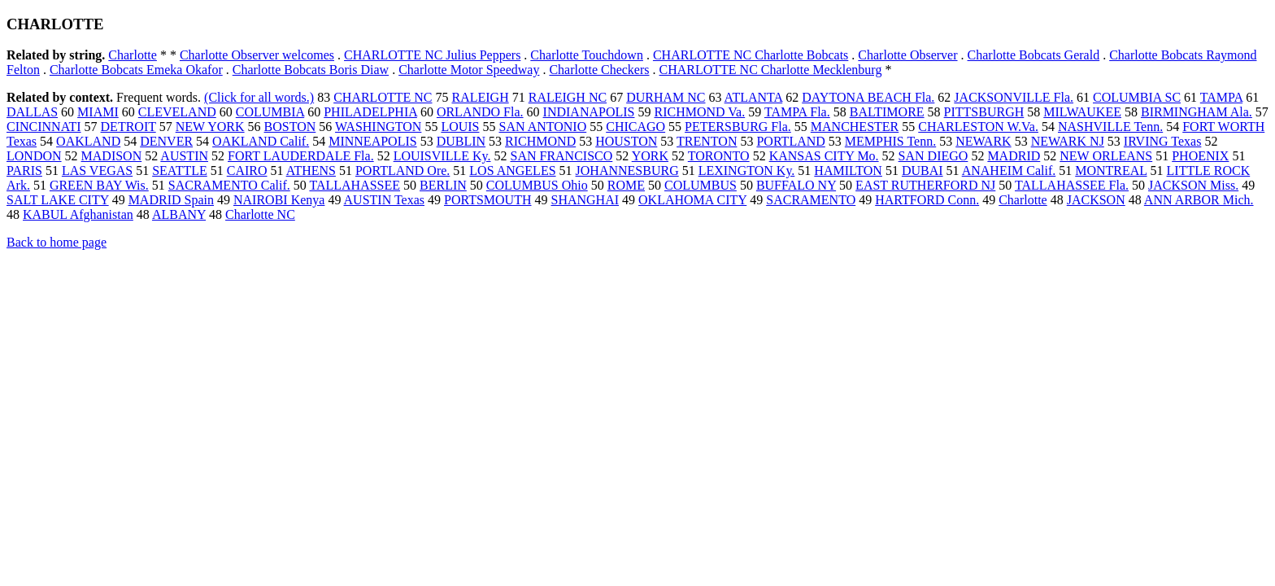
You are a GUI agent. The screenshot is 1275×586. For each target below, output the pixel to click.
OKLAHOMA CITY (692, 200)
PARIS (24, 170)
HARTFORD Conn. (927, 200)
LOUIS (460, 126)
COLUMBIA (270, 112)
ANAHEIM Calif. (1009, 170)
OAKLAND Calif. (260, 141)
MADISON (111, 156)
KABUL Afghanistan (78, 214)
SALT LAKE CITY (58, 200)
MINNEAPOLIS (372, 141)
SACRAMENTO (810, 200)
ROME (626, 185)
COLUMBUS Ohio (537, 185)
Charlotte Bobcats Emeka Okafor (136, 70)
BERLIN (443, 185)
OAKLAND (88, 141)
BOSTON (290, 126)
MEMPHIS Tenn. (890, 141)
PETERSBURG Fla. (738, 126)
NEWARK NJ (1067, 141)
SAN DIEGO (933, 156)
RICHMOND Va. (699, 112)
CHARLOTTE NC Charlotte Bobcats (750, 55)
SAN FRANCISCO (561, 156)
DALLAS (32, 112)
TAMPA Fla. (797, 112)
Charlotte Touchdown (586, 55)
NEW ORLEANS (1106, 156)
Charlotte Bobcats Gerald (1034, 55)
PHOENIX (1200, 156)
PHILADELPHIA (370, 112)
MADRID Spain (171, 200)
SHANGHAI (585, 200)
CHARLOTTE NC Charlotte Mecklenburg (770, 70)
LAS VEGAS (97, 170)
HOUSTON (626, 141)
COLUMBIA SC (1137, 97)
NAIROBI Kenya (278, 200)
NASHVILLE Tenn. (1110, 126)
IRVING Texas (1163, 141)
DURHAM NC (665, 97)
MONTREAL (1111, 170)
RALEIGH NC (568, 97)
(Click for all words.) (259, 97)
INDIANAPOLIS (589, 112)
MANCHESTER (855, 126)
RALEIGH (479, 97)
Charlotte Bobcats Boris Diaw (311, 70)
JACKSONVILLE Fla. (1013, 97)
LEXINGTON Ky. (746, 170)
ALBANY (179, 214)
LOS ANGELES (512, 170)
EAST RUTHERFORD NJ (925, 185)
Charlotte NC (260, 214)
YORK (650, 156)
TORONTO (719, 156)
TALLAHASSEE (354, 185)
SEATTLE (179, 170)
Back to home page (57, 242)
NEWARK (983, 141)
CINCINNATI (44, 126)
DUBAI (922, 170)
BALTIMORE (887, 112)
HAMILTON (848, 170)
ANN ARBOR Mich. (1199, 200)
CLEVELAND (177, 112)
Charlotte (132, 55)
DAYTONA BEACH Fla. (868, 97)
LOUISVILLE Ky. (442, 156)
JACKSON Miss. (1193, 185)
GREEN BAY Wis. (99, 185)
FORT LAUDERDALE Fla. (301, 156)
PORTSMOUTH (488, 200)
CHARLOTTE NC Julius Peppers (432, 55)
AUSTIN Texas (384, 200)
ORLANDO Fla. (480, 112)
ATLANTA (754, 97)
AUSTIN (184, 156)
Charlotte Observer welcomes (257, 55)
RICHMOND (540, 141)
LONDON (34, 156)
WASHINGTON (378, 126)
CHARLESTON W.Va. (978, 126)
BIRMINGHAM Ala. (1196, 112)
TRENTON (707, 141)
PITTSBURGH (984, 112)
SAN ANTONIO (543, 126)
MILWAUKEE (1082, 112)
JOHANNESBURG (627, 170)
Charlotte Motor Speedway (468, 70)
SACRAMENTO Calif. (229, 185)
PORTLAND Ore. (402, 170)
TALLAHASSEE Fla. (1072, 185)
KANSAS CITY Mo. (824, 156)
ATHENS (311, 170)
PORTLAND (790, 141)
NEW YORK (210, 126)
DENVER (166, 141)
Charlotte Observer (907, 55)
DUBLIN (461, 141)
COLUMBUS (700, 185)
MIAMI (98, 112)
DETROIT (128, 126)
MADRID (1013, 156)
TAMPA (1221, 97)
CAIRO (247, 170)
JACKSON (1096, 200)
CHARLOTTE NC (382, 97)
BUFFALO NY (796, 185)
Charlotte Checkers (599, 70)
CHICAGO (635, 126)
